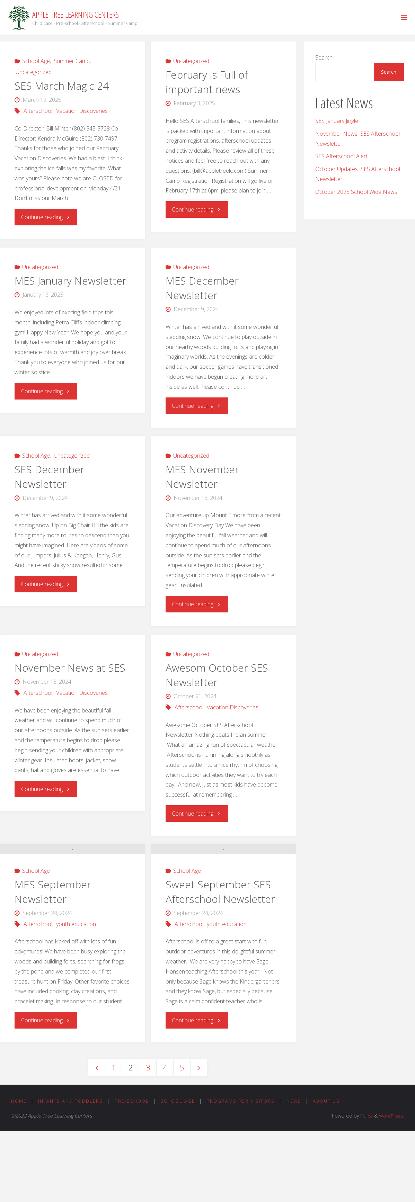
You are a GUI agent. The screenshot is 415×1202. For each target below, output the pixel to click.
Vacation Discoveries (82, 111)
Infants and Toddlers (71, 1171)
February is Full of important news (207, 82)
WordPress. (390, 1186)
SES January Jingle (336, 121)
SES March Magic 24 (62, 86)
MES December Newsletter (202, 287)
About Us (329, 1171)
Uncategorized (34, 72)
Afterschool (38, 111)
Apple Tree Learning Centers (75, 14)
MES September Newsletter (53, 961)
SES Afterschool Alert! (342, 156)
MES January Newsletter (71, 280)
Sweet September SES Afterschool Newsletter (220, 957)
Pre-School (132, 1171)
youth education (76, 994)
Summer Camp (72, 61)
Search (324, 57)
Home (19, 1171)
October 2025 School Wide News (356, 192)
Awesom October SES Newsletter (217, 675)
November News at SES (70, 668)
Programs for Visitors (242, 1171)
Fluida (363, 1186)
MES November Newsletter (202, 476)
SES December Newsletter (50, 476)
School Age (36, 61)
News (296, 1171)
